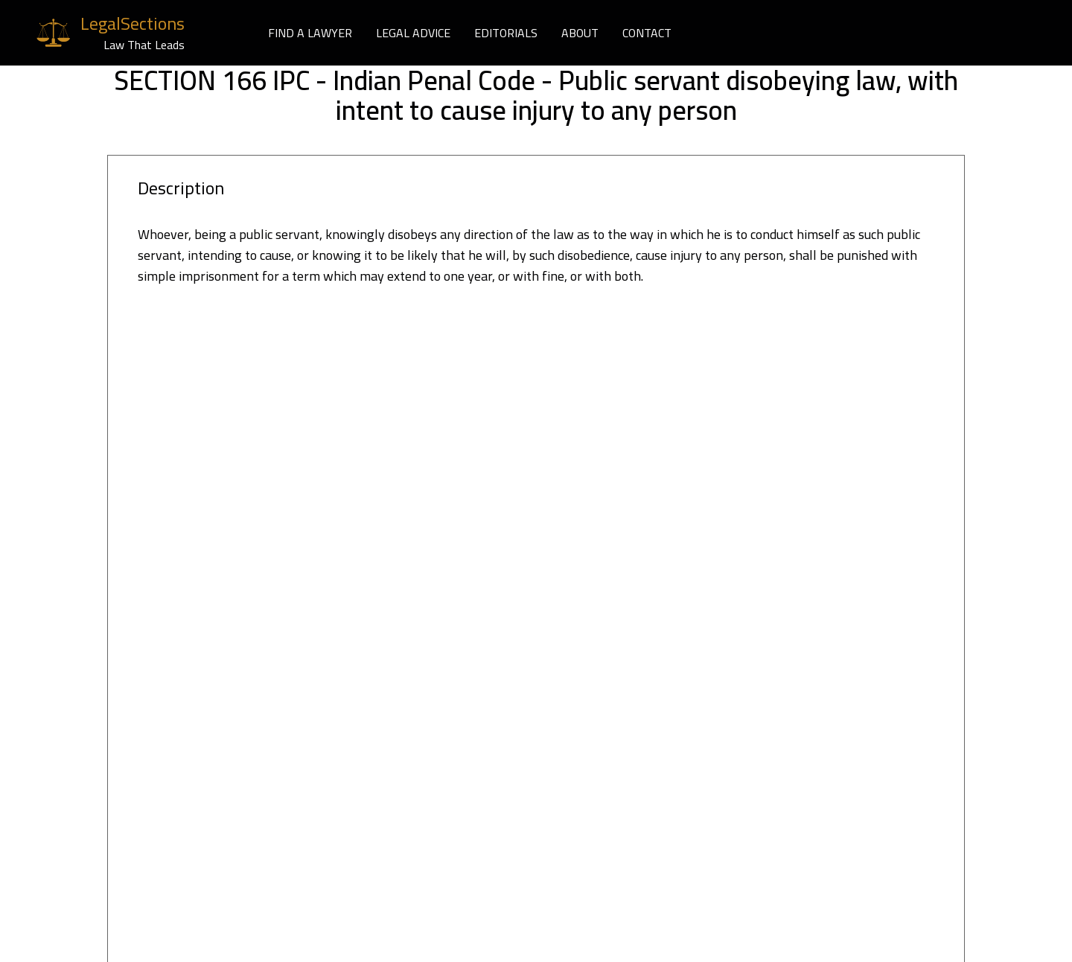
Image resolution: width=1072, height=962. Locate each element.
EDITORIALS (505, 33)
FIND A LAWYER (310, 33)
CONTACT (646, 33)
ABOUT (580, 33)
